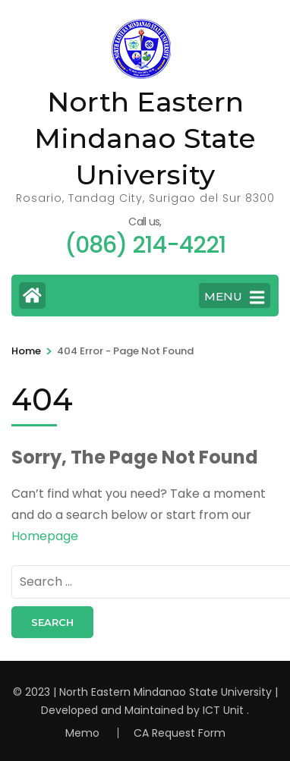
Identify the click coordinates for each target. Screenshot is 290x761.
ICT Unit (223, 710)
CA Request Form (179, 733)
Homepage (44, 536)
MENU (234, 297)
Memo (82, 733)
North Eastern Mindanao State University (145, 138)
